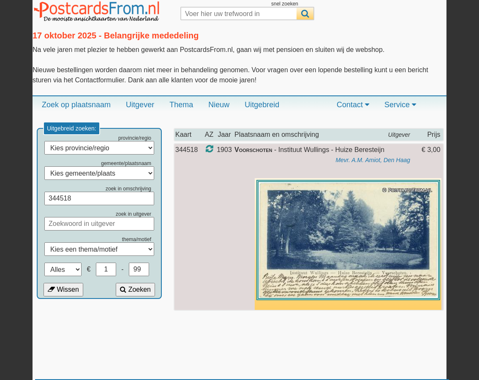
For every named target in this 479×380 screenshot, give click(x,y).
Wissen (63, 289)
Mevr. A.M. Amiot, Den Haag (372, 160)
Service (400, 104)
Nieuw (218, 104)
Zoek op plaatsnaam (76, 104)
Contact (353, 104)
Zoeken (135, 289)
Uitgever (140, 104)
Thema (181, 104)
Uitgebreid (262, 104)
